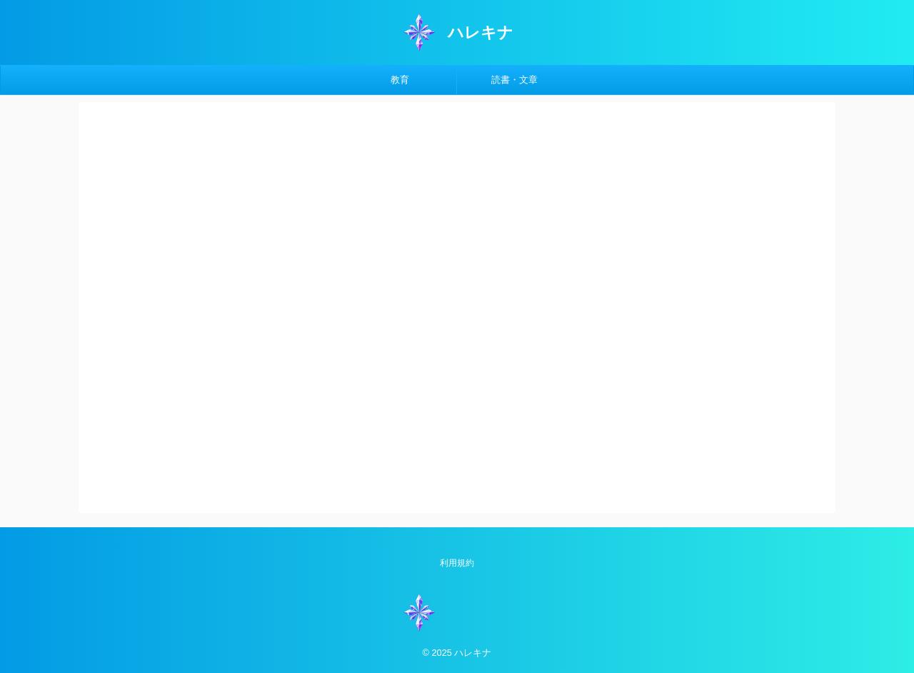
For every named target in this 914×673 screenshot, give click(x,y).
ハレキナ (480, 32)
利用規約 (457, 563)
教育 (400, 79)
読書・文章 (514, 79)
